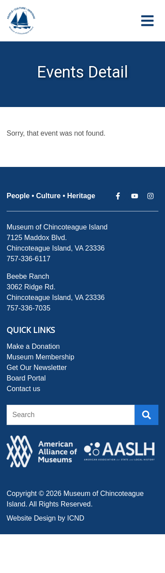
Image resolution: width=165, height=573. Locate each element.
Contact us (23, 388)
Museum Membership (40, 357)
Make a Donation (33, 346)
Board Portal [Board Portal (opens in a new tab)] (26, 378)
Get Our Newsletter (37, 367)
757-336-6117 (29, 258)
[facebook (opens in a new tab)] (119, 196)
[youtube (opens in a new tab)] (135, 196)
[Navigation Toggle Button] (147, 20)
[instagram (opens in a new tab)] (150, 196)
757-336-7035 (29, 308)
